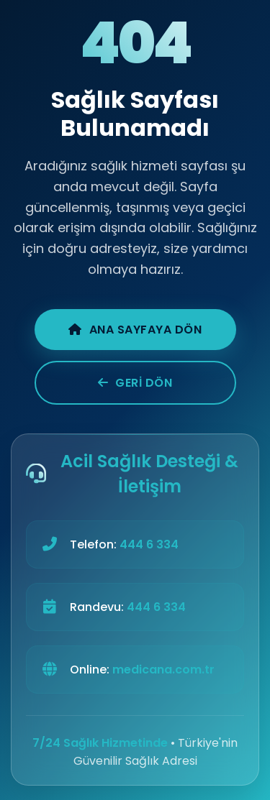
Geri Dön (135, 382)
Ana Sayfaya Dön (135, 329)
